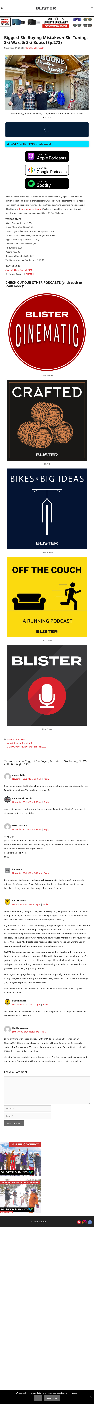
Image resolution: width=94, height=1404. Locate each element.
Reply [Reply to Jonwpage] (46, 873)
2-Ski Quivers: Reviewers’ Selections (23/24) (27, 746)
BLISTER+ (30, 274)
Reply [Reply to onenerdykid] (46, 778)
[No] (90, 1396)
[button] (8, 85)
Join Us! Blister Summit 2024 (18, 270)
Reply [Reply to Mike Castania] (46, 829)
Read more (52, 1398)
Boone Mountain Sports (30, 209)
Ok (38, 1398)
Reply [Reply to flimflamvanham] (43, 1031)
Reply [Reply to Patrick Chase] (45, 904)
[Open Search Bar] (2, 8)
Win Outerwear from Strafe (20, 743)
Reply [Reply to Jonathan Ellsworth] (46, 802)
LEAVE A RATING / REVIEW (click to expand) (30, 144)
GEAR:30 (11, 739)
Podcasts (20, 739)
